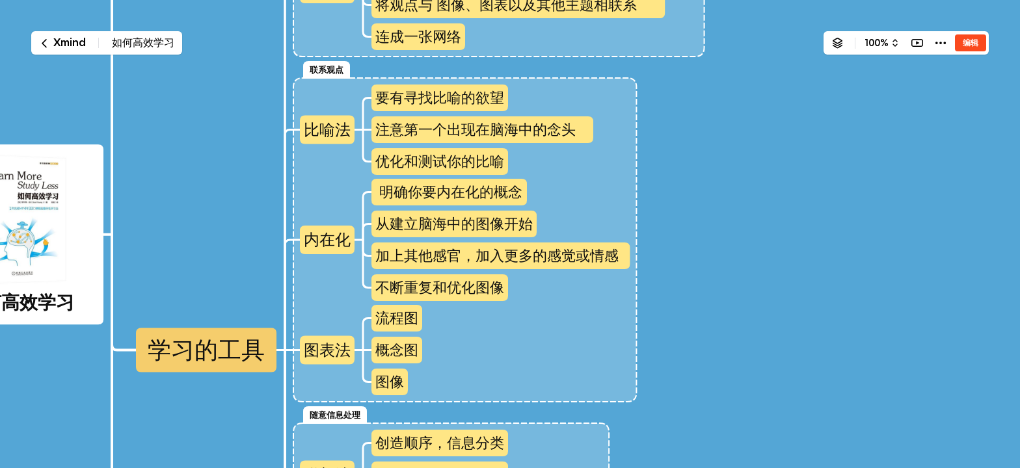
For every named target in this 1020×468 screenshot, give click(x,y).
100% (877, 42)
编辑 (970, 42)
